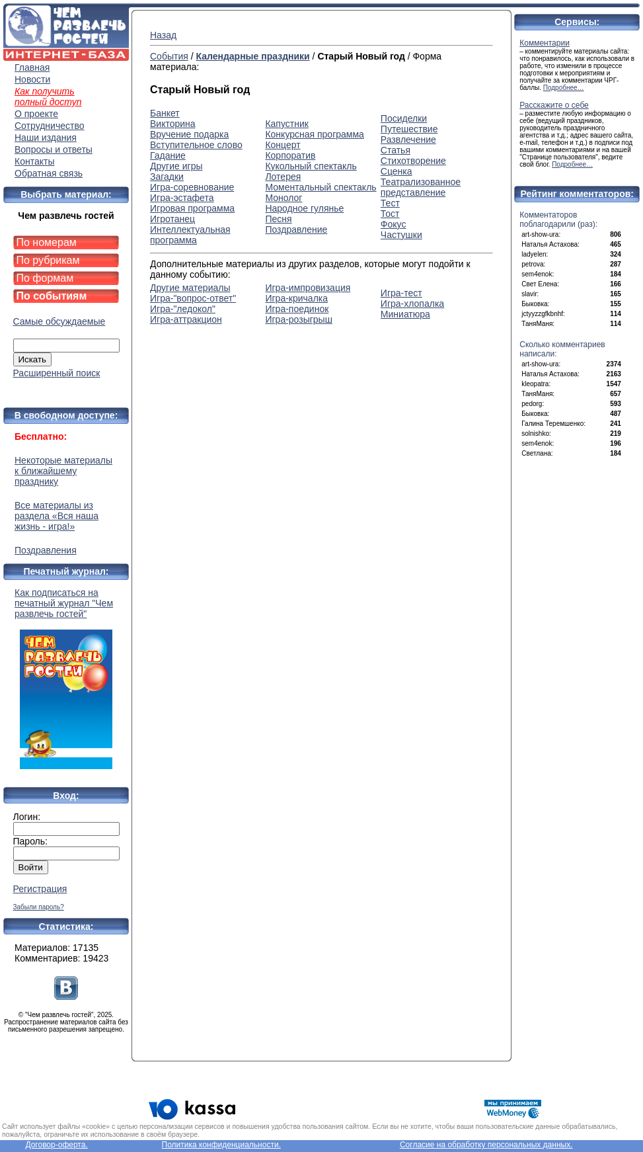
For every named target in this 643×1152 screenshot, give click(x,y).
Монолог (283, 197)
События (169, 56)
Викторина (173, 123)
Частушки (401, 234)
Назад (163, 35)
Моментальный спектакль (320, 187)
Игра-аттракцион (186, 319)
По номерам (47, 242)
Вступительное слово (196, 145)
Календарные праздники (252, 56)
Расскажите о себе (554, 105)
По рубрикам (48, 260)
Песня (278, 219)
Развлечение (408, 139)
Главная (32, 67)
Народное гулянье (304, 208)
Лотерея (283, 176)
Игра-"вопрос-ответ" (193, 298)
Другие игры (176, 166)
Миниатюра (405, 314)
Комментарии (544, 43)
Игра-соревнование (192, 187)
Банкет (165, 113)
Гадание (168, 155)
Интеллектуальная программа (190, 234)
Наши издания (46, 137)
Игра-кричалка (296, 298)
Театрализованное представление (421, 187)
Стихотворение (413, 160)
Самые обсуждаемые (59, 321)
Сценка (396, 171)
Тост (390, 213)
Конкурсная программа (314, 134)
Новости (32, 79)
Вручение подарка (189, 134)
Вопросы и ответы (54, 149)
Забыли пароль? (38, 907)
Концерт (282, 145)
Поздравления (46, 550)
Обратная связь (49, 173)
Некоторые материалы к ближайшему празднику (63, 471)
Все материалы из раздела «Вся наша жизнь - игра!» (56, 516)
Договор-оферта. (56, 1144)
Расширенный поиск (56, 373)
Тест (390, 203)
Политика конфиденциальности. (221, 1144)
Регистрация (40, 889)
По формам (45, 278)
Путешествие (409, 129)
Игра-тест (401, 293)
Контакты (34, 161)
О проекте (36, 113)
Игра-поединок (296, 309)
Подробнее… (563, 87)
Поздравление (296, 229)
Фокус (393, 224)
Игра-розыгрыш (298, 319)
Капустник (286, 123)
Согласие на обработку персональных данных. (486, 1144)
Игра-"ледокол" (182, 309)
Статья (395, 150)
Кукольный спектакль (310, 166)
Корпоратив (290, 155)
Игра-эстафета (181, 197)
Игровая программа (192, 208)
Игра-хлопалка (412, 303)
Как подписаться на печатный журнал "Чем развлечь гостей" (66, 678)
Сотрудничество (49, 125)
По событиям (52, 296)
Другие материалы (190, 287)
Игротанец (172, 219)
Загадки (167, 176)
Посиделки (404, 118)
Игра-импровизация (307, 287)
